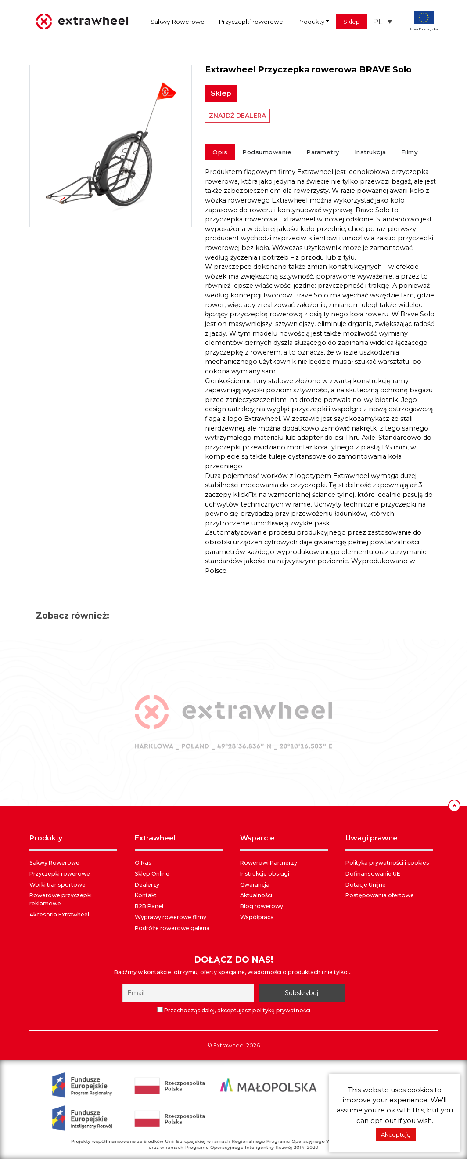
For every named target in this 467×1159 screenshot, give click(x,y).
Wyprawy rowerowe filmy (170, 917)
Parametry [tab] (323, 152)
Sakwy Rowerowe (178, 21)
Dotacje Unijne (365, 884)
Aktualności (256, 895)
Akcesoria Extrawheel (59, 914)
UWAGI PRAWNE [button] (371, 838)
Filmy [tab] (409, 152)
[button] (382, 22)
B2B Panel (149, 906)
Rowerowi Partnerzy (268, 862)
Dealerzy (147, 884)
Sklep (351, 21)
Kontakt (146, 895)
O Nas (143, 862)
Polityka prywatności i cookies (387, 862)
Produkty (310, 21)
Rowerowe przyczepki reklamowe (60, 899)
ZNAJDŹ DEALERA (237, 116)
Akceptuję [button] (395, 1134)
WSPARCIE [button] (257, 838)
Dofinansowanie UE (372, 873)
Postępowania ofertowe (379, 895)
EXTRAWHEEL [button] (155, 838)
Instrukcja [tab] (370, 152)
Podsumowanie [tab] (266, 152)
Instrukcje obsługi (264, 873)
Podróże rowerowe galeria (172, 928)
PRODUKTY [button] (45, 838)
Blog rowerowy (261, 906)
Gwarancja (254, 884)
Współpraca (257, 917)
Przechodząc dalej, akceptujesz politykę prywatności (233, 1010)
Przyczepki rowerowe (251, 21)
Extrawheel (229, 1045)
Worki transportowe (57, 884)
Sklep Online (152, 873)
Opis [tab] (219, 152)
